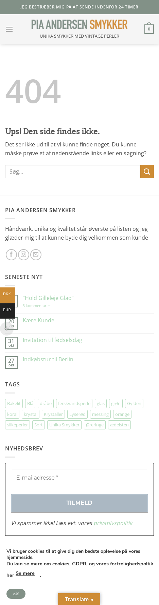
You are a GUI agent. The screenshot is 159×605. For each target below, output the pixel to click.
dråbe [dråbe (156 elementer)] (46, 403)
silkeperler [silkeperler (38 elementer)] (17, 425)
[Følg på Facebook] (11, 254)
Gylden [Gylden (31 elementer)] (134, 403)
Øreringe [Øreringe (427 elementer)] (95, 425)
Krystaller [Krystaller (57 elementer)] (53, 414)
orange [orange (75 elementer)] (122, 414)
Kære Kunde (38, 320)
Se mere (25, 573)
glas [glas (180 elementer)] (101, 403)
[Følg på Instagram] (23, 254)
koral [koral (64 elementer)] (12, 414)
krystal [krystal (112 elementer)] (30, 414)
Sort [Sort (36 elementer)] (38, 425)
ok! (16, 594)
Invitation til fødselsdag (52, 340)
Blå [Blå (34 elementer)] (30, 403)
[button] (9, 29)
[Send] (147, 171)
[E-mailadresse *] (79, 478)
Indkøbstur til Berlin (48, 359)
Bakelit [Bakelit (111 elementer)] (14, 403)
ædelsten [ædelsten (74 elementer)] (119, 425)
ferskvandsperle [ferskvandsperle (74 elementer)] (74, 403)
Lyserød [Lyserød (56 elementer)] (77, 414)
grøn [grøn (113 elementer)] (116, 403)
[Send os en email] (35, 254)
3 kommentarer (43, 305)
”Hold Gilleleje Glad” (48, 298)
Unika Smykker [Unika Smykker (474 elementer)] (64, 425)
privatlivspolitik (112, 523)
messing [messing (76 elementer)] (100, 414)
